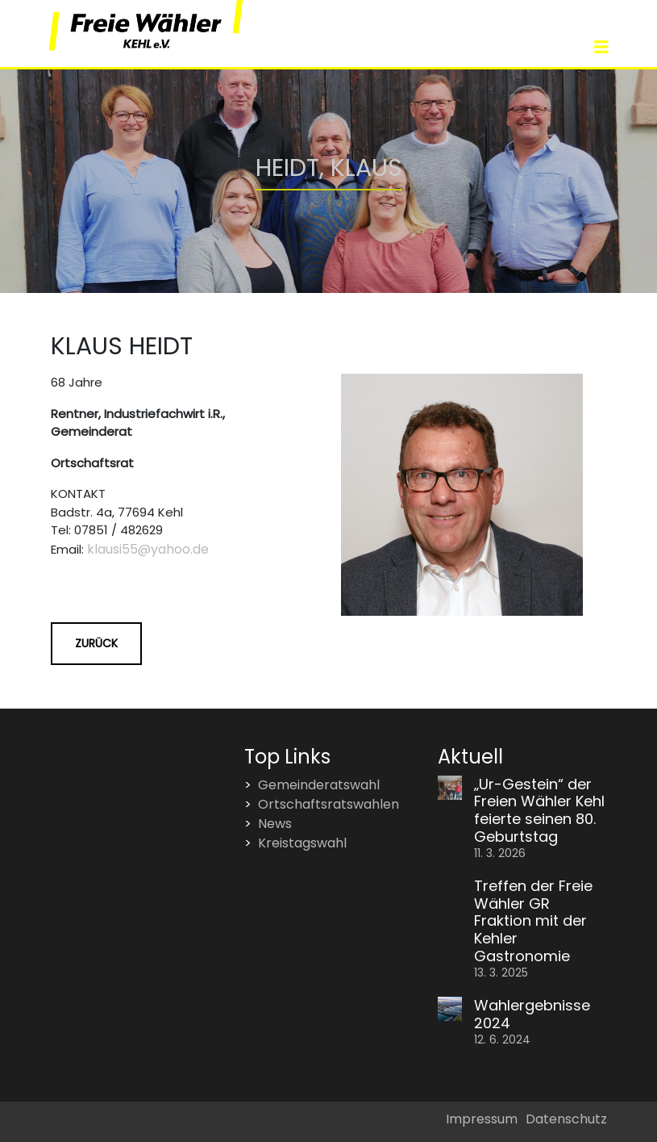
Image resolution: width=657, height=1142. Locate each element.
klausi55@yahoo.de (148, 549)
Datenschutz (566, 1119)
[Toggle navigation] (601, 47)
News (275, 823)
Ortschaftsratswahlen (328, 804)
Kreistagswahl (302, 843)
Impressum (482, 1119)
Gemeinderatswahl (319, 785)
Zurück (96, 643)
